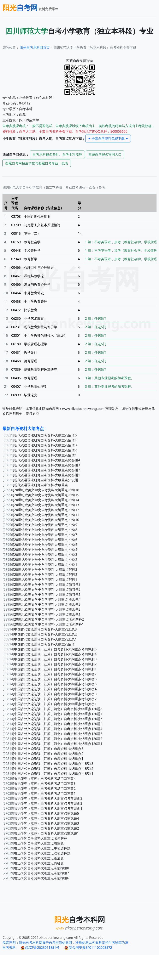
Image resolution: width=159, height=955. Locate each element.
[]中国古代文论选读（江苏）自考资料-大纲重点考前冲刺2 (49, 664)
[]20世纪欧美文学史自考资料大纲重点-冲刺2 (39, 559)
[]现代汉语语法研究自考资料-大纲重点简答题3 (41, 465)
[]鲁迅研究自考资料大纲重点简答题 (33, 863)
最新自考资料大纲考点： (25, 428)
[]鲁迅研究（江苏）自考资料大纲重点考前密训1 (42, 808)
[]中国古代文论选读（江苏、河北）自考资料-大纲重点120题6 (52, 719)
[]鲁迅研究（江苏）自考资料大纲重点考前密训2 (42, 803)
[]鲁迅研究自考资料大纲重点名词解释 (34, 838)
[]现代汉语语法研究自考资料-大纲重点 (35, 485)
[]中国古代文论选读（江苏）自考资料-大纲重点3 (42, 748)
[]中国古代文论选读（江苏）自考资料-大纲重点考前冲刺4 (49, 654)
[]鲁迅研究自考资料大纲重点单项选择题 (36, 848)
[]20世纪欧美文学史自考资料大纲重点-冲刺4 (39, 549)
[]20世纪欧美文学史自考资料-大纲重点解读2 (39, 574)
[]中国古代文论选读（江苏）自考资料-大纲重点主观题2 (47, 768)
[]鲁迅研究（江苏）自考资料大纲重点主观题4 (40, 818)
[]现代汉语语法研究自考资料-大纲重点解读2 (39, 450)
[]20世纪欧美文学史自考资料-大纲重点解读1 (39, 579)
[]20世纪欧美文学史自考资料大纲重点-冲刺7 (39, 534)
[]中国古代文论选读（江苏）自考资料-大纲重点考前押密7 (49, 674)
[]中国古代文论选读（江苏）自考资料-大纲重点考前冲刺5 (49, 649)
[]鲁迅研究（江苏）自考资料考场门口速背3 (39, 783)
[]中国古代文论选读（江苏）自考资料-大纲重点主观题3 (47, 763)
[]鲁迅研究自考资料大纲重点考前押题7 (35, 873)
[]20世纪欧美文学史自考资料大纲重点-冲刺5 (39, 544)
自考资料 (9, 947)
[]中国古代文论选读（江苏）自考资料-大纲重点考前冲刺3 (49, 659)
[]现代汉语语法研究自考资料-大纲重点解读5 (39, 435)
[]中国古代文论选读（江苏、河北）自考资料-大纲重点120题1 (52, 743)
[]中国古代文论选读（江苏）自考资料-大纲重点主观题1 (47, 773)
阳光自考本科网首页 (35, 47)
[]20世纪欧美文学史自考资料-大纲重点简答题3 (41, 584)
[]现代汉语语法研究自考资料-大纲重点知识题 (40, 480)
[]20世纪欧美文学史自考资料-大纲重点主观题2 (41, 609)
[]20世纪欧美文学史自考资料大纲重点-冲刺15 (40, 495)
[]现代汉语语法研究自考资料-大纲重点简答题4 (41, 460)
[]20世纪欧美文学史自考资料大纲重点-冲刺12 (40, 510)
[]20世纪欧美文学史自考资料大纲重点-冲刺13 (40, 505)
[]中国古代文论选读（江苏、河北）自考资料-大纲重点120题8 (52, 709)
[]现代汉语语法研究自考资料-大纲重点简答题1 (41, 475)
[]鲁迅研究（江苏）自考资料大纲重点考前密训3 (42, 798)
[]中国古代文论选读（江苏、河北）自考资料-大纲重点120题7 (52, 714)
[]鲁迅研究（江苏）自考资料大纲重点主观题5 (40, 813)
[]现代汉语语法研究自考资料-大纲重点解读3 (39, 445)
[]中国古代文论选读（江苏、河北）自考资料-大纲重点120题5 (52, 724)
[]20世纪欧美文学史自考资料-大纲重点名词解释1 (43, 624)
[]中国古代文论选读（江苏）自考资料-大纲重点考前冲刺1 (49, 669)
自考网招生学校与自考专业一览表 (36, 163)
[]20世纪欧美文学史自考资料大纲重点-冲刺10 (40, 520)
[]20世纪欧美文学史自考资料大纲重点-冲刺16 (40, 490)
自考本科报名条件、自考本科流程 (57, 154)
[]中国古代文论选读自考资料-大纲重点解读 (38, 644)
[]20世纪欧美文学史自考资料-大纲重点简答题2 (41, 589)
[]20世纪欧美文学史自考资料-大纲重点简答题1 (41, 594)
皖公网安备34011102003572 (88, 947)
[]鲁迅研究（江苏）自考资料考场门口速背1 (39, 793)
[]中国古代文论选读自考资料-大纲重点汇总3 (39, 629)
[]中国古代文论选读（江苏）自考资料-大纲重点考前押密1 (49, 704)
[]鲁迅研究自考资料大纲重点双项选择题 (36, 853)
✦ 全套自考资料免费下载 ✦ (108, 138)
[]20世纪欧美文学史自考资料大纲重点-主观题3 (41, 604)
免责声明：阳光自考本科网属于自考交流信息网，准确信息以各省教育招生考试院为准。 (67, 942)
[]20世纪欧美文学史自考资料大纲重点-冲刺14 (40, 500)
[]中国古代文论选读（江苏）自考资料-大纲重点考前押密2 (49, 699)
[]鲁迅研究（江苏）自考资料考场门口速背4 (39, 778)
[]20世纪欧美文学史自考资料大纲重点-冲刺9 (39, 524)
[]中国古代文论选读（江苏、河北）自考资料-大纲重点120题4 (52, 729)
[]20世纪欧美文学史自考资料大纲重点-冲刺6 (39, 539)
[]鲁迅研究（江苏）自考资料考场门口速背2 (39, 788)
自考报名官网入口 (105, 154)
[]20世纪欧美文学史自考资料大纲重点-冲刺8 (39, 529)
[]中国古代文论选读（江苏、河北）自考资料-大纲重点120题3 (52, 733)
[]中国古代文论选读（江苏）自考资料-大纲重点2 (42, 753)
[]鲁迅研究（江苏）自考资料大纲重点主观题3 (40, 823)
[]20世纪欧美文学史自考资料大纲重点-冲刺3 (39, 554)
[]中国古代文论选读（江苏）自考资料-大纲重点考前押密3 (49, 694)
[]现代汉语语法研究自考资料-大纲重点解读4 (39, 440)
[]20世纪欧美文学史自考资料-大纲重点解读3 (39, 569)
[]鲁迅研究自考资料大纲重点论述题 (33, 858)
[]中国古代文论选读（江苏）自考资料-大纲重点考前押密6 (49, 679)
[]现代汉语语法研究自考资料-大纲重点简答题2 (41, 470)
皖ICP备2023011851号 (40, 947)
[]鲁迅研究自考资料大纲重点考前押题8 (35, 868)
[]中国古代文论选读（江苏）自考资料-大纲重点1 (42, 758)
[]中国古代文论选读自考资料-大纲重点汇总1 (39, 639)
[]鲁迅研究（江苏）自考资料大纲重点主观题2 (40, 828)
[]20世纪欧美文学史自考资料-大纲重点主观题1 (41, 614)
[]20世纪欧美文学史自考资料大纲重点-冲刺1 (39, 564)
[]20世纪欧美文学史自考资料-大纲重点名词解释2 (43, 619)
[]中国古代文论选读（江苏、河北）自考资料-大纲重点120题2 (52, 738)
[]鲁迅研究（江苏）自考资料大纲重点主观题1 (40, 833)
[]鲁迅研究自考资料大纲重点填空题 (33, 843)
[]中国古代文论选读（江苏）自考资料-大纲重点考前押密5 (49, 684)
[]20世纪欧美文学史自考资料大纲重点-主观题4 (41, 599)
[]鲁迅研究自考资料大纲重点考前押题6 (35, 878)
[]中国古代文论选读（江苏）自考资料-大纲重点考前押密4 (49, 689)
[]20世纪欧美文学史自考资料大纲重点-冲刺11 (40, 515)
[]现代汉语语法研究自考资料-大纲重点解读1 (39, 455)
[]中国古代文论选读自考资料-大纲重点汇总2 (39, 634)
